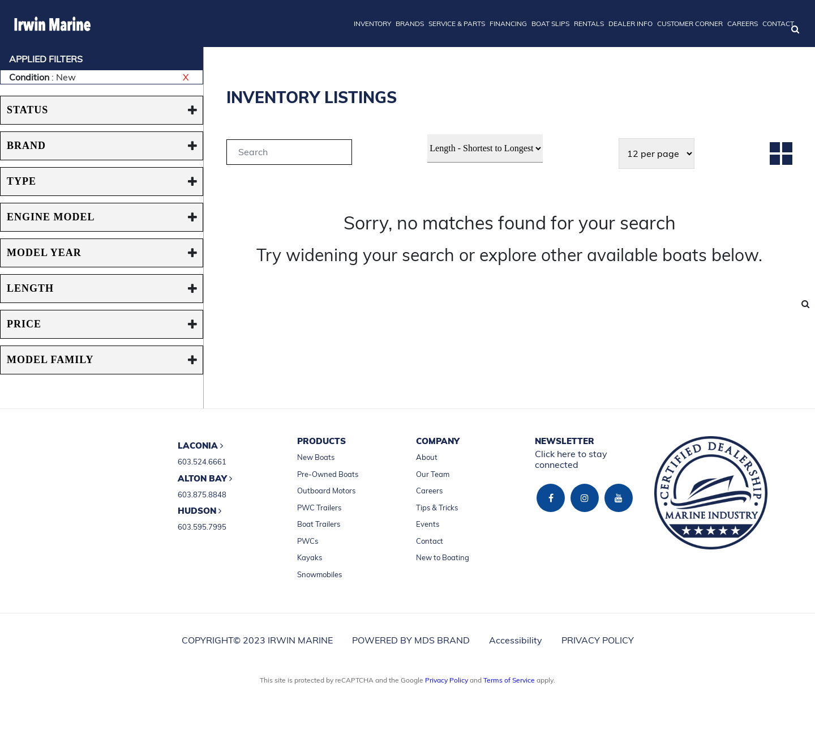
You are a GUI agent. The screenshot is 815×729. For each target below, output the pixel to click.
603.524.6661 (202, 461)
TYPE (21, 181)
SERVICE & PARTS (456, 23)
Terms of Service (509, 680)
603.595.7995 (202, 526)
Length (30, 288)
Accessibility (515, 640)
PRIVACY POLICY (597, 640)
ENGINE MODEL (51, 217)
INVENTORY (372, 23)
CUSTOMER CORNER (690, 23)
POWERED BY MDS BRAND (411, 640)
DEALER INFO (630, 23)
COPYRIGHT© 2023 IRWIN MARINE (257, 640)
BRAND (26, 145)
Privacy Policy (446, 680)
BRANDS (410, 23)
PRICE (24, 324)
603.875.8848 (202, 494)
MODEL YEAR (44, 252)
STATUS (27, 110)
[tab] (289, 153)
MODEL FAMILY (50, 359)
